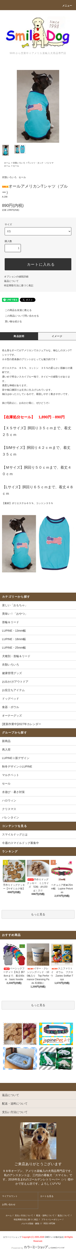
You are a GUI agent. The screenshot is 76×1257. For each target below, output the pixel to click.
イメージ (57, 336)
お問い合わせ (8, 1204)
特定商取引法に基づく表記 (18, 285)
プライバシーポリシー (51, 1219)
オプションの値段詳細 (16, 276)
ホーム (7, 163)
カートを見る (47, 1196)
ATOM (52, 1223)
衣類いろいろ (19, 163)
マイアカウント (10, 1196)
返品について (11, 281)
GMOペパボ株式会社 (54, 1237)
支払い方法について (24, 1215)
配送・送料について (45, 1215)
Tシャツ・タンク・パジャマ (41, 163)
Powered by (37, 1248)
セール (16, 166)
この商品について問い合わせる (19, 315)
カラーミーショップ (12, 1237)
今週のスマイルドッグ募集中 (20, 843)
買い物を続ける (11, 321)
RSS (46, 1223)
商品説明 (19, 336)
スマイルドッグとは (15, 834)
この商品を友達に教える (16, 310)
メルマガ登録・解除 (30, 1223)
